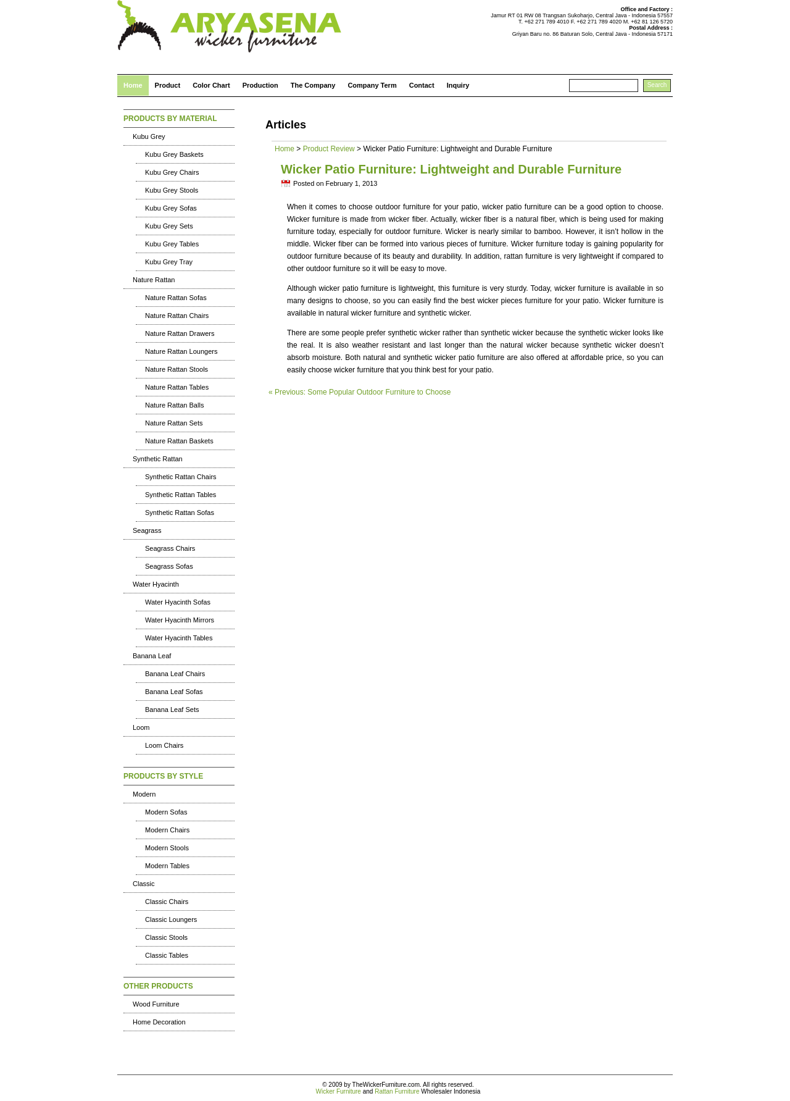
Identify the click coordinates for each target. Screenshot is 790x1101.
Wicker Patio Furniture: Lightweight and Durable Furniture (451, 169)
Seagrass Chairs (170, 548)
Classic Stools (166, 937)
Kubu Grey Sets (169, 226)
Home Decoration (159, 1022)
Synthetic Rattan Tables (180, 494)
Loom (141, 727)
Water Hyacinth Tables (178, 638)
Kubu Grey (149, 136)
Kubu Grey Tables (172, 244)
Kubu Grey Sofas (171, 208)
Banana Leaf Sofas (174, 691)
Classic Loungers (171, 919)
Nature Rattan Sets (174, 423)
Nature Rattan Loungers (181, 351)
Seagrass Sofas (169, 566)
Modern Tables (167, 865)
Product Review (329, 148)
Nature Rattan (154, 279)
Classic (143, 883)
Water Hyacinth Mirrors (179, 620)
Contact (421, 85)
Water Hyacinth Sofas (177, 602)
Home (133, 85)
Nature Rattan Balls (174, 405)
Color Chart (211, 85)
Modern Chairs (167, 830)
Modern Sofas (166, 812)
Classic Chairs (166, 901)
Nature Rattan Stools (176, 369)
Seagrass (147, 530)
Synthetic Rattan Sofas (179, 512)
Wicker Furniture (338, 1091)
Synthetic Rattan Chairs (181, 476)
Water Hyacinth (156, 584)
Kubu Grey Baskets (174, 154)
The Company (313, 85)
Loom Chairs (164, 745)
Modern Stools (167, 848)
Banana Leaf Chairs (175, 673)
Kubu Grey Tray (169, 262)
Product (168, 85)
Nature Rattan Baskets (179, 441)
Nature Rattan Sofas (176, 297)
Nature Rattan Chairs (177, 315)
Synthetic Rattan (158, 459)
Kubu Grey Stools (171, 190)
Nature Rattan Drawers (180, 333)
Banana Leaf (152, 655)
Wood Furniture (156, 1004)
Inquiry (458, 85)
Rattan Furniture (397, 1091)
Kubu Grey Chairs (172, 172)
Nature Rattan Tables (177, 387)
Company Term (371, 85)
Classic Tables (166, 955)
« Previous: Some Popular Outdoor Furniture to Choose (359, 392)
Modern (144, 794)
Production (260, 85)
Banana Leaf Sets (172, 709)
